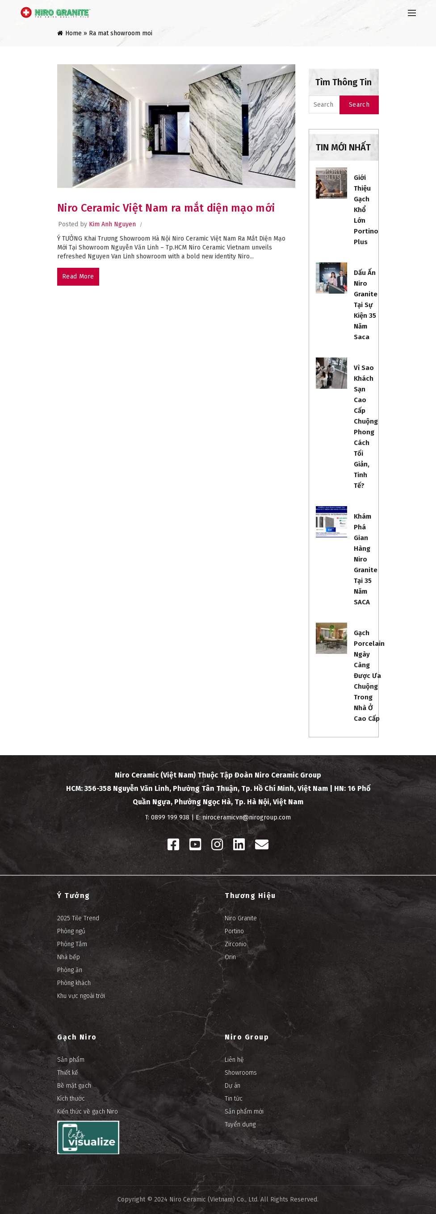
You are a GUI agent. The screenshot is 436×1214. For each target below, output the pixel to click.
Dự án (232, 1085)
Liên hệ (234, 1060)
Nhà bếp (68, 957)
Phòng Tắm (72, 944)
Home (73, 33)
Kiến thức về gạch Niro (87, 1111)
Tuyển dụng (240, 1124)
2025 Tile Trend (78, 918)
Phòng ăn (69, 970)
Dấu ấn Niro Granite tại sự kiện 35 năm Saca (365, 305)
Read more (78, 276)
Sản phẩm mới (244, 1111)
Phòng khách (74, 983)
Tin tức (234, 1098)
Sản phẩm (70, 1060)
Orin (230, 957)
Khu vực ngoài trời (81, 996)
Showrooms (241, 1073)
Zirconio (236, 944)
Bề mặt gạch (74, 1085)
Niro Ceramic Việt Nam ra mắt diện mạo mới (166, 208)
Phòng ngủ (71, 931)
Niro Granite (241, 918)
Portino (234, 931)
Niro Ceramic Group (288, 775)
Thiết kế (67, 1073)
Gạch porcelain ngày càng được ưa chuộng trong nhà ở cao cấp (369, 676)
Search (359, 104)
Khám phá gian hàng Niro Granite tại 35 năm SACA (365, 559)
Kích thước (71, 1098)
